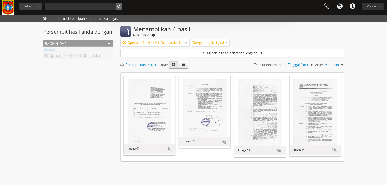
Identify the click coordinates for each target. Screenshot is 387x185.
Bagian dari (56, 43)
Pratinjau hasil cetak (138, 64)
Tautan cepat (352, 6)
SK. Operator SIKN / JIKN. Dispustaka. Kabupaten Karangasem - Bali (95, 56)
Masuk (371, 6)
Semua (49, 50)
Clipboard (326, 6)
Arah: (319, 64)
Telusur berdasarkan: (270, 64)
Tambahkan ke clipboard (168, 149)
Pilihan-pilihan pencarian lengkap (232, 53)
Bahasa (339, 6)
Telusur (29, 6)
